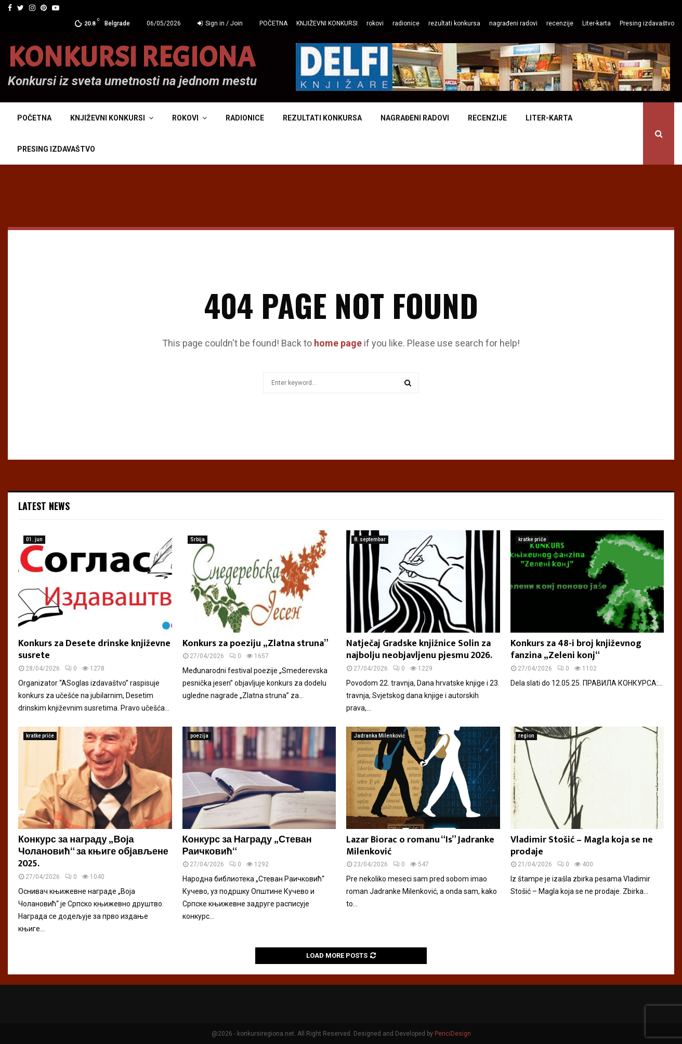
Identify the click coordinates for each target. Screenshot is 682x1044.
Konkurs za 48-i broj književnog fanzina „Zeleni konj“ (575, 649)
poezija (199, 736)
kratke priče (532, 539)
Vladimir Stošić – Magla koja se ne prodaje (581, 846)
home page (338, 343)
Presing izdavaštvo (647, 23)
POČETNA (273, 23)
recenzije (559, 23)
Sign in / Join (220, 23)
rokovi (375, 23)
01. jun (34, 539)
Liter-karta (596, 23)
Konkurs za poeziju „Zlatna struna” (255, 643)
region (526, 736)
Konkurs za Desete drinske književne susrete (94, 649)
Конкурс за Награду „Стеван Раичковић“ (247, 846)
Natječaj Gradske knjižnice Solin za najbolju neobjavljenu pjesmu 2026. (419, 649)
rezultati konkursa (454, 23)
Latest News (44, 506)
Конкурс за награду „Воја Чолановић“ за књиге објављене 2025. (93, 852)
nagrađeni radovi (513, 23)
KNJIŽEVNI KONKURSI (327, 23)
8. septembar (370, 539)
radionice (405, 23)
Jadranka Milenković (379, 736)
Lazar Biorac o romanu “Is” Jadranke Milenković (420, 846)
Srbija (197, 539)
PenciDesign (453, 1033)
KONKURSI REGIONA (131, 57)
